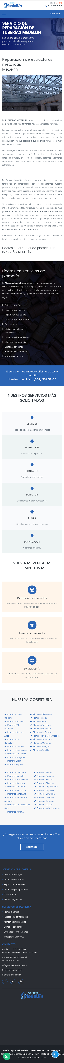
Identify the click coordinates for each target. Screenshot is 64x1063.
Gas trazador (11, 324)
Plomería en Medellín (11, 974)
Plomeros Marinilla (14, 776)
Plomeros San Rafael (15, 786)
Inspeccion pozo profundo (17, 319)
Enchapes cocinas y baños (17, 351)
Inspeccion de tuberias (15, 310)
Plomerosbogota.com (12, 970)
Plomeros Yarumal (14, 811)
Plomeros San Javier (15, 753)
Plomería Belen (12, 760)
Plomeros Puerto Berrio (16, 779)
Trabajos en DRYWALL (15, 356)
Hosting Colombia (48, 1053)
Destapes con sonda (14, 346)
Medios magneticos (14, 329)
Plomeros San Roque (15, 790)
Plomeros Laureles (14, 746)
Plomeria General (12, 332)
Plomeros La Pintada (15, 772)
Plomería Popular (13, 764)
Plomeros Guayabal (14, 757)
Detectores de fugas (14, 305)
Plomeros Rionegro (14, 783)
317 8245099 (55, 5)
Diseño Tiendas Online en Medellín (24, 1053)
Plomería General (12, 911)
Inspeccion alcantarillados (17, 337)
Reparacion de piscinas (15, 314)
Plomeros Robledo (14, 721)
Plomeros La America (15, 750)
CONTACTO (32, 847)
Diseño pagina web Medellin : (16, 1050)
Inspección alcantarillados (16, 916)
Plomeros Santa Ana (15, 793)
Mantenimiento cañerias (16, 342)
